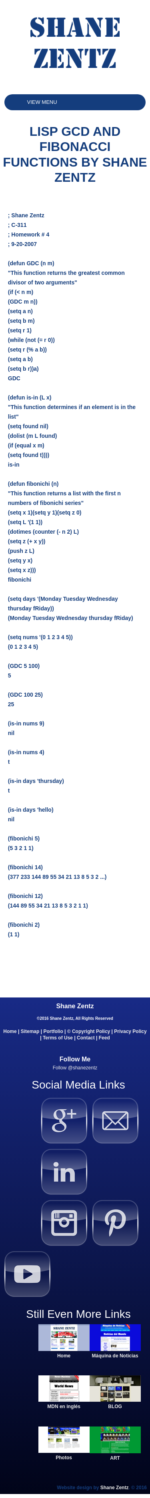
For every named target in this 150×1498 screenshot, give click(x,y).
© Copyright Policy (88, 1031)
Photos (64, 1457)
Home (9, 1031)
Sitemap (30, 1031)
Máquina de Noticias (115, 1356)
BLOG (115, 1406)
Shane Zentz (114, 1487)
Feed (104, 1038)
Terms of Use (58, 1038)
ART (115, 1458)
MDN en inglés (63, 1406)
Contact (86, 1038)
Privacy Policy (130, 1031)
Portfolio (53, 1031)
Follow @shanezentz (75, 1068)
